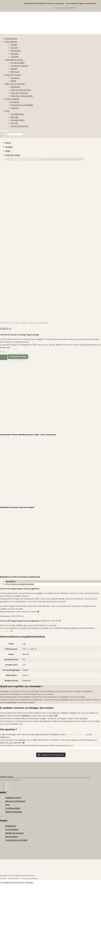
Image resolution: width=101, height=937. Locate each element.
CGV (7, 856)
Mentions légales (13, 863)
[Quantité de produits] (3, 408)
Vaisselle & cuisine (14, 59)
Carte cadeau (12, 99)
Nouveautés (11, 38)
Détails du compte (14, 884)
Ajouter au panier (17, 408)
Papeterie (15, 86)
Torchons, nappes (19, 65)
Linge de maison (13, 74)
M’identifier (10, 877)
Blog (7, 111)
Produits (9, 147)
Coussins (15, 77)
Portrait (14, 123)
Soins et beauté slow (21, 89)
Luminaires (16, 50)
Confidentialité (12, 859)
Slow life (14, 117)
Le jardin (14, 56)
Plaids (13, 80)
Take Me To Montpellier (22, 96)
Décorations (11, 41)
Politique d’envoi (13, 849)
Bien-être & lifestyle (15, 83)
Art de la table (18, 62)
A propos (15, 102)
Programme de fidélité (22, 105)
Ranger (14, 68)
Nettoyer (15, 71)
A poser (14, 47)
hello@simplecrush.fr (75, 786)
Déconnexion (11, 888)
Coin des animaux (19, 92)
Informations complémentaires (19, 635)
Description (10, 632)
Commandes (11, 881)
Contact (15, 108)
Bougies (14, 53)
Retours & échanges (15, 852)
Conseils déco (17, 114)
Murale (14, 44)
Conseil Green (17, 120)
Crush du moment (19, 126)
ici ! (58, 677)
